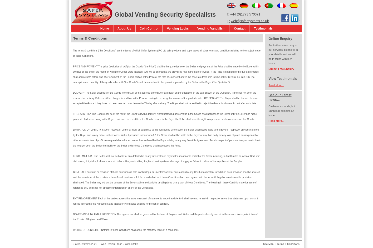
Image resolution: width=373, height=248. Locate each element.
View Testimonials (283, 79)
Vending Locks (178, 28)
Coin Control (149, 28)
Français (282, 6)
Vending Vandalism (211, 28)
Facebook (285, 18)
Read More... (276, 85)
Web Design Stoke (111, 244)
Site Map (268, 244)
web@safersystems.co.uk (250, 21)
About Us (124, 28)
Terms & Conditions (288, 244)
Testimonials (263, 28)
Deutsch (244, 6)
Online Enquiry (280, 38)
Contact (239, 28)
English (231, 6)
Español (294, 6)
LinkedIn (295, 18)
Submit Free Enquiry (281, 68)
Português (269, 6)
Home (104, 28)
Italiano (256, 6)
